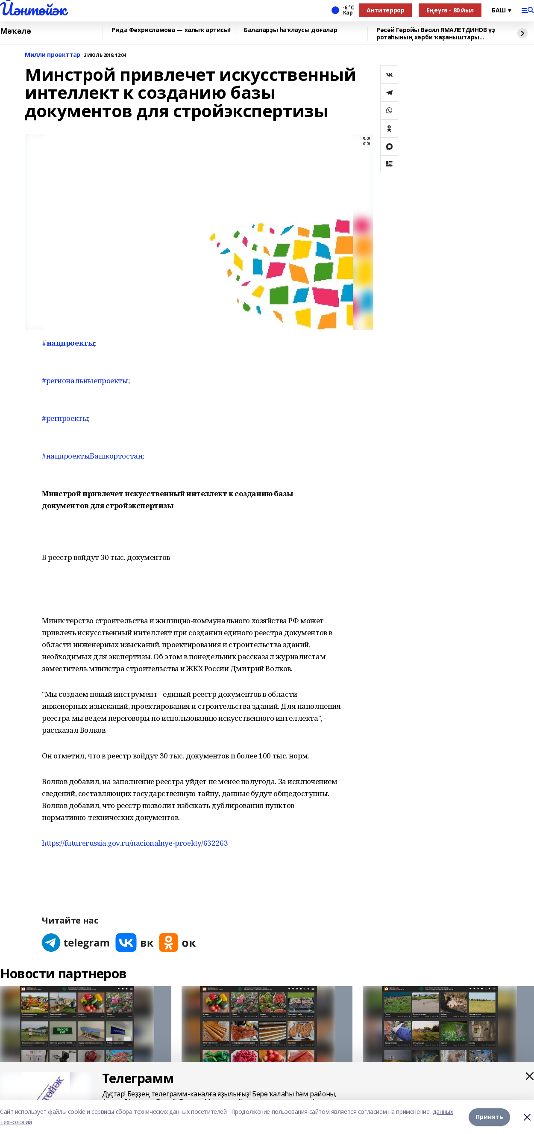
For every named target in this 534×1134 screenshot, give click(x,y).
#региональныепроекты (85, 380)
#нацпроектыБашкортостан (92, 456)
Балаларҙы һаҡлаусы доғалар (290, 30)
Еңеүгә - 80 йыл (450, 10)
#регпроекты (65, 418)
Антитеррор (385, 10)
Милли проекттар (52, 55)
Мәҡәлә (15, 31)
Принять (489, 1117)
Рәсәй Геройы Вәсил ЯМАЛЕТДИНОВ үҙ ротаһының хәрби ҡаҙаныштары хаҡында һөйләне (435, 34)
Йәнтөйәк (33, 9)
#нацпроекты (68, 343)
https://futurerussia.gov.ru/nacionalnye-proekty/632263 (135, 843)
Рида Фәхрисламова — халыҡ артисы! (170, 30)
